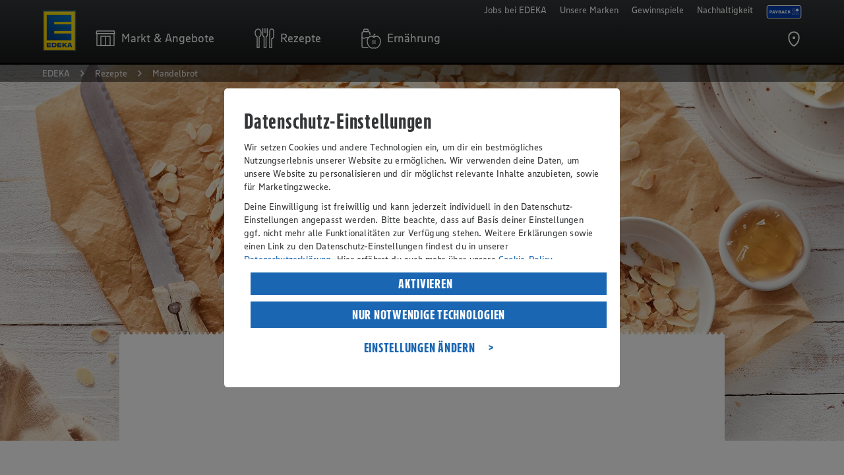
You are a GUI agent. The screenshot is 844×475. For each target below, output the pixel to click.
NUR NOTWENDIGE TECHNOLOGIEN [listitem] (428, 315)
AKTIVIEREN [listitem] (425, 284)
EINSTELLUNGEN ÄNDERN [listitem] (419, 348)
